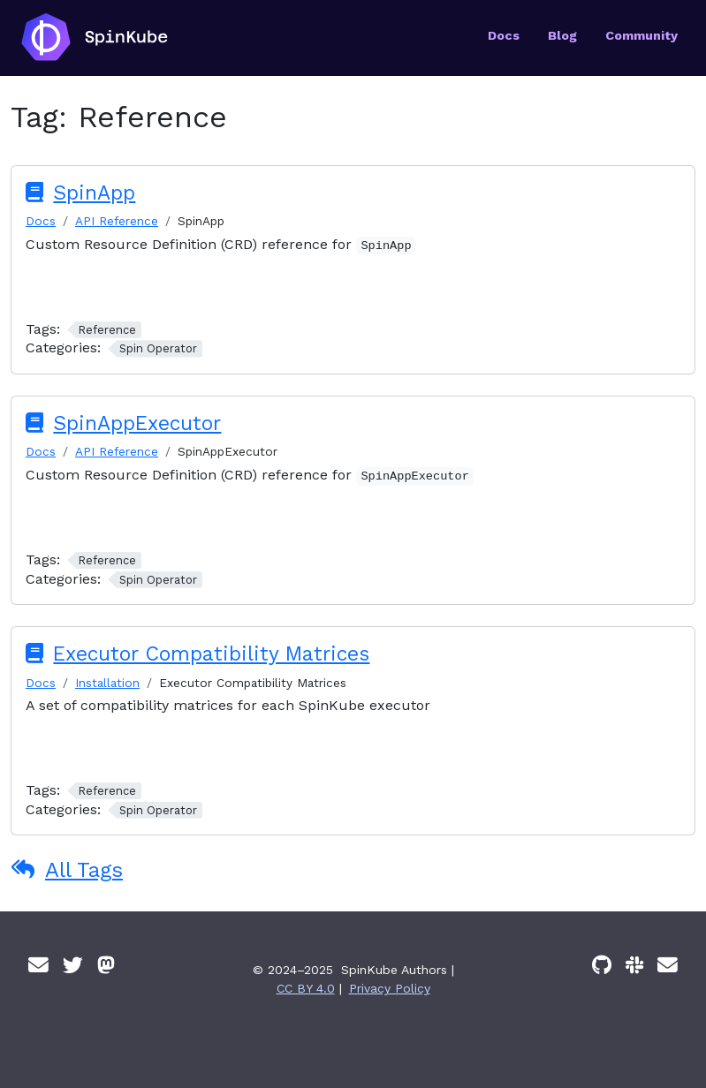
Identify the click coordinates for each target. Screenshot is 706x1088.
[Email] (38, 966)
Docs (41, 221)
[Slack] (634, 966)
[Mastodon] (106, 966)
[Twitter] (73, 966)
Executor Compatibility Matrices (211, 654)
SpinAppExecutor (137, 423)
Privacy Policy (389, 988)
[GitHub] (601, 966)
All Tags (84, 870)
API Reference (116, 221)
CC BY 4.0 (306, 988)
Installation (107, 683)
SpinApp (94, 193)
